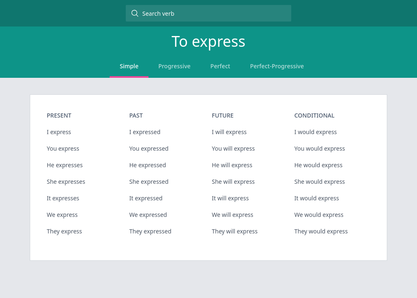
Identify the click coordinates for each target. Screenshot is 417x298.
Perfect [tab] (220, 66)
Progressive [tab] (174, 66)
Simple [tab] (129, 66)
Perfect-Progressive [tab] (277, 66)
